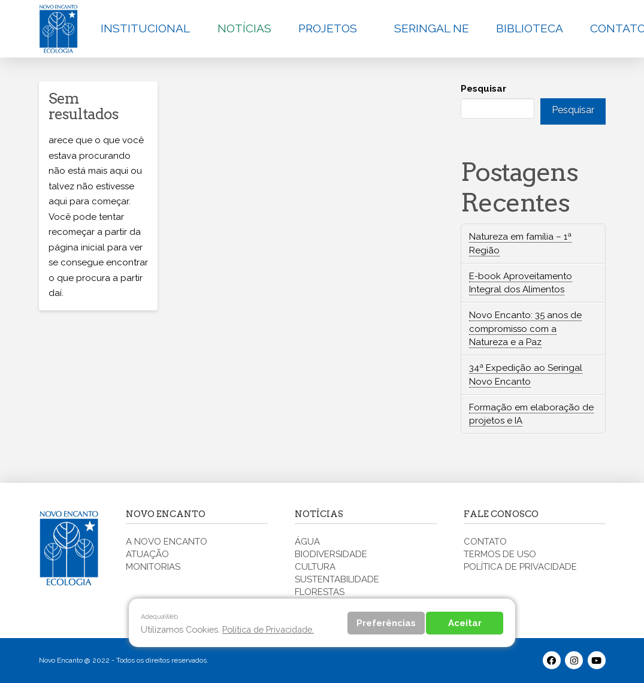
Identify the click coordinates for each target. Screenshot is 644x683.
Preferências (386, 623)
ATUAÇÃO (147, 554)
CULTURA (315, 566)
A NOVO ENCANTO (166, 541)
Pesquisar (483, 88)
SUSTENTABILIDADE (337, 579)
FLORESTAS (319, 592)
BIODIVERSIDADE (331, 554)
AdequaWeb (159, 616)
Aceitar (465, 623)
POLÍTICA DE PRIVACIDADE (520, 566)
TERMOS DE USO (500, 554)
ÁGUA (307, 541)
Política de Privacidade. (268, 629)
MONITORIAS (153, 566)
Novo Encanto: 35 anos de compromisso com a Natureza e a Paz (525, 328)
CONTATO (485, 541)
